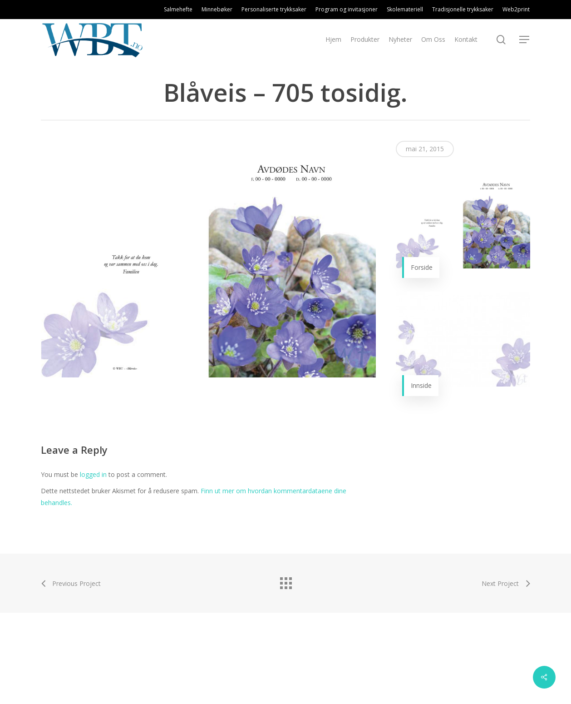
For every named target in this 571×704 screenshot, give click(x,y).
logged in (93, 474)
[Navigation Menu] (524, 40)
